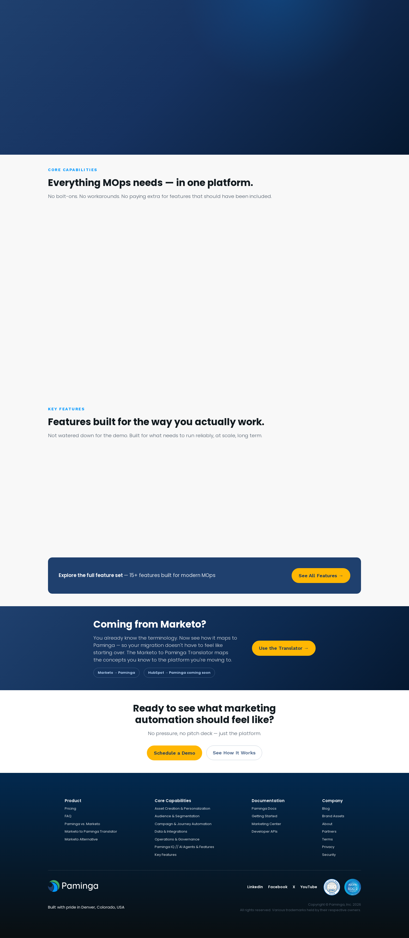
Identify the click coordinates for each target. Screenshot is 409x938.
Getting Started (264, 816)
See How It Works (234, 752)
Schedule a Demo (174, 753)
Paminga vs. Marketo (82, 823)
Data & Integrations (171, 831)
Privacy (328, 846)
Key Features (166, 854)
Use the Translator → (284, 648)
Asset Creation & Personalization (182, 808)
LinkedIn (255, 886)
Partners (329, 831)
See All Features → (321, 575)
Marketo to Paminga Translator (91, 831)
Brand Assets (333, 816)
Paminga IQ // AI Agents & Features (184, 846)
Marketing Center (266, 823)
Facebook (277, 886)
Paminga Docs (264, 808)
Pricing (70, 808)
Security (329, 854)
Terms (327, 839)
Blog (326, 808)
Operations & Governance (177, 839)
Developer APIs (265, 831)
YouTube (308, 886)
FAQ (68, 816)
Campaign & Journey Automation (183, 823)
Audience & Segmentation (177, 816)
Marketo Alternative (81, 839)
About (327, 823)
